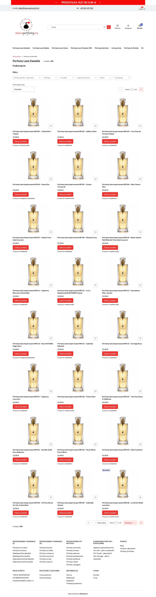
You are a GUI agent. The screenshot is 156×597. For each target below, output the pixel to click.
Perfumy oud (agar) (73, 565)
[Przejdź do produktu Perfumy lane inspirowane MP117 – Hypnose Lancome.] (33, 378)
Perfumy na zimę (45, 559)
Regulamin (70, 581)
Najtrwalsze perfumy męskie (23, 562)
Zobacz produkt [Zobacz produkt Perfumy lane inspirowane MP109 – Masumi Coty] (65, 247)
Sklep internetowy (77, 594)
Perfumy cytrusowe (73, 548)
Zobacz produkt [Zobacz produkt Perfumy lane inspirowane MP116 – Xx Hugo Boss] (110, 353)
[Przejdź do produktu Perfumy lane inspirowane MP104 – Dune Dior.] (33, 166)
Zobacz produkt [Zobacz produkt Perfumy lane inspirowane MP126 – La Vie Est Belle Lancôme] (110, 513)
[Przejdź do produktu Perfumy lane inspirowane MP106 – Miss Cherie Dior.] (122, 166)
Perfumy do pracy (46, 548)
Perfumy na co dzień (20, 548)
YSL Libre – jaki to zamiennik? (103, 550)
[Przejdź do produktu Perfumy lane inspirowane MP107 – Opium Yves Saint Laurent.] (33, 219)
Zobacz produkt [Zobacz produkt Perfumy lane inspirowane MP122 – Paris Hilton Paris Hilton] (65, 460)
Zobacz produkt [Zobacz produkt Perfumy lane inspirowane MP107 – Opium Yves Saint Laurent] (21, 247)
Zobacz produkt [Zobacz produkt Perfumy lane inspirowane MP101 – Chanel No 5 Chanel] (21, 141)
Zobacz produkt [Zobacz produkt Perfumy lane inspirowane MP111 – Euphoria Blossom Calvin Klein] (21, 300)
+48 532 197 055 (86, 8)
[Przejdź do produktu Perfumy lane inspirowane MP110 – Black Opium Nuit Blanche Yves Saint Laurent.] (122, 219)
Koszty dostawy (45, 578)
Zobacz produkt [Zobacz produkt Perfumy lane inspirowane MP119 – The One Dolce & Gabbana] (110, 407)
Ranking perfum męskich (21, 556)
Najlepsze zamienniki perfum (103, 548)
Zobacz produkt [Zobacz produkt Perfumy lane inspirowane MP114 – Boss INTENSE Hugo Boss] (21, 353)
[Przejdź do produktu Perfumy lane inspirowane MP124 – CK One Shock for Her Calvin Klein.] (33, 484)
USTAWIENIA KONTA (21, 578)
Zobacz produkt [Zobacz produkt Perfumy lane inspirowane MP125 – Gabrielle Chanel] (65, 513)
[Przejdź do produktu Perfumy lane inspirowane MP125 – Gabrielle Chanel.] (78, 484)
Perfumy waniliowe (73, 559)
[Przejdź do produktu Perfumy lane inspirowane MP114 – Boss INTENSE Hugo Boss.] (33, 325)
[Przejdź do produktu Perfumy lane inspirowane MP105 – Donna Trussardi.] (78, 166)
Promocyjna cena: (19, 85)
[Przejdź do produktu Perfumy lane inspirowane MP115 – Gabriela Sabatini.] (78, 325)
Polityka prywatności (74, 583)
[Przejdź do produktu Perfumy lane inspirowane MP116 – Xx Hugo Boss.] (122, 325)
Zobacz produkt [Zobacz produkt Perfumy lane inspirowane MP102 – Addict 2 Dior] (65, 141)
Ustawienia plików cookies (22, 581)
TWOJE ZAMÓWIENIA (21, 575)
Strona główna (17, 56)
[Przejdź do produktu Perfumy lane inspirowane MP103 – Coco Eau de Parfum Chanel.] (122, 113)
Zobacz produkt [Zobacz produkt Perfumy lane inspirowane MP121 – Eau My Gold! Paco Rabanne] (21, 460)
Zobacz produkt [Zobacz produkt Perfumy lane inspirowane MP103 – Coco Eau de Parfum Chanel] (110, 141)
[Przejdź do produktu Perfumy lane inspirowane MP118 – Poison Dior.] (78, 378)
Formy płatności (45, 575)
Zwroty (69, 575)
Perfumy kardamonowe (74, 556)
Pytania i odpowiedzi (127, 548)
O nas (95, 578)
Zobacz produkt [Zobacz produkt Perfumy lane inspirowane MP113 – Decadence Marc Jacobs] (110, 300)
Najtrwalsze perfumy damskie (23, 559)
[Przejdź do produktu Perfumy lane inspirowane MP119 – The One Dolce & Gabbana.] (122, 378)
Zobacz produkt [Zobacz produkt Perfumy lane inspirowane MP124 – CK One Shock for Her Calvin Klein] (21, 513)
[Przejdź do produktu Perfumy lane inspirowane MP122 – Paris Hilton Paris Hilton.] (78, 431)
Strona (127, 89)
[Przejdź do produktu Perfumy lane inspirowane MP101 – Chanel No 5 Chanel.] (33, 113)
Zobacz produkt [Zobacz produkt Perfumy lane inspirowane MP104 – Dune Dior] (21, 194)
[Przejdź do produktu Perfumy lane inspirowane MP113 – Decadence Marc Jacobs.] (122, 272)
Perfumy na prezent (47, 556)
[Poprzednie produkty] (100, 522)
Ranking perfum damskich (22, 553)
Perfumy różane (72, 562)
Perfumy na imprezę (47, 553)
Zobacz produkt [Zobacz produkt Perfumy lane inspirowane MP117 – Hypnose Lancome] (21, 407)
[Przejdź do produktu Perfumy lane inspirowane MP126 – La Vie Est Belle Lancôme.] (122, 484)
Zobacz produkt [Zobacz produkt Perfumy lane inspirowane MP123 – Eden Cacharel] (110, 460)
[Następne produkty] (130, 522)
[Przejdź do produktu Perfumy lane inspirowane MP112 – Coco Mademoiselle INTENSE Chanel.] (78, 272)
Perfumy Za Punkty (127, 551)
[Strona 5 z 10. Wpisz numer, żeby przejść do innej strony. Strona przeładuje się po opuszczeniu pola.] (132, 89)
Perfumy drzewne (72, 550)
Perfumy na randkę (46, 550)
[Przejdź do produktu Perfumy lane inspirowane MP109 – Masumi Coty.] (78, 219)
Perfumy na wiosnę (19, 550)
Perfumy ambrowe (73, 553)
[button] (109, 27)
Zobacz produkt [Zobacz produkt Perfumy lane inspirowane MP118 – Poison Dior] (65, 407)
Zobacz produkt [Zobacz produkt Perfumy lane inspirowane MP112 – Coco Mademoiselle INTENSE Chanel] (65, 300)
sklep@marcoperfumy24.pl (28, 8)
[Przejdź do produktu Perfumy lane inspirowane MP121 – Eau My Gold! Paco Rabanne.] (33, 431)
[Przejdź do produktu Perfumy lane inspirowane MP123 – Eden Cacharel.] (122, 431)
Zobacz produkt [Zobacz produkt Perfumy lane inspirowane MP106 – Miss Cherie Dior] (110, 194)
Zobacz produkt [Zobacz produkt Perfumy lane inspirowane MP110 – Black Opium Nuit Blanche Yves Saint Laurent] (110, 247)
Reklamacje (70, 578)
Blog (122, 546)
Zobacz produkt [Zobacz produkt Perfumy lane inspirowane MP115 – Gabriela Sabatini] (65, 353)
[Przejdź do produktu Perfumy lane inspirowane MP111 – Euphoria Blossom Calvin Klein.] (33, 272)
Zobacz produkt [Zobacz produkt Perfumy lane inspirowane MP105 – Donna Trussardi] (65, 194)
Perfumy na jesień (46, 562)
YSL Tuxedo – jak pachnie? (102, 553)
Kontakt (96, 575)
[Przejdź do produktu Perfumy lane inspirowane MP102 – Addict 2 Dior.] (78, 113)
